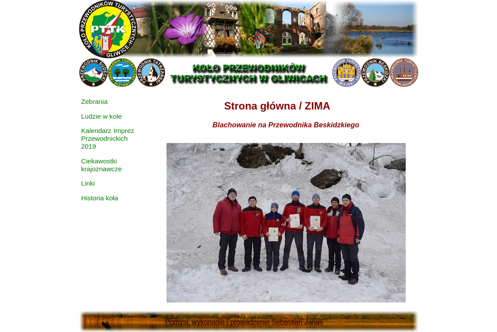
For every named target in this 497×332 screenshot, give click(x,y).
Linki (88, 183)
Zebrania (94, 101)
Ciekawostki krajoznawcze (101, 165)
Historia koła (99, 198)
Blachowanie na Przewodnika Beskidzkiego (286, 125)
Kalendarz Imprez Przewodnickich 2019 (107, 138)
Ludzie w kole (101, 116)
